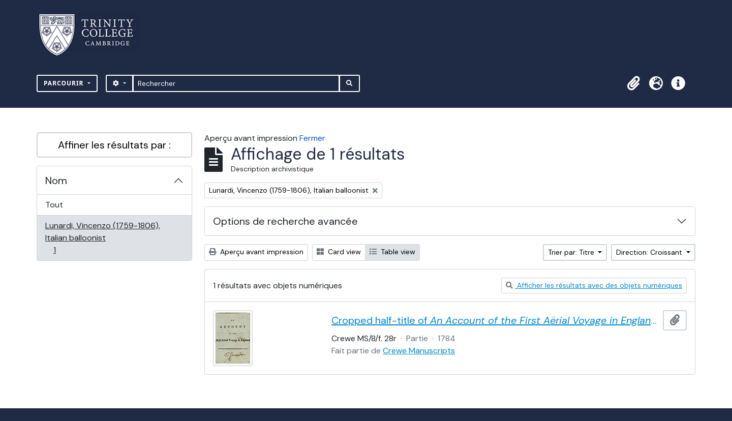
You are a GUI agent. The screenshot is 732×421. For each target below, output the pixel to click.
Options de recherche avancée (285, 221)
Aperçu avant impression (256, 251)
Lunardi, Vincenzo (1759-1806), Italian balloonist (102, 237)
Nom (56, 180)
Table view (392, 251)
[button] (633, 83)
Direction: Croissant (650, 252)
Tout (54, 204)
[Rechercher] (236, 83)
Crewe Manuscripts (419, 350)
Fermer (312, 138)
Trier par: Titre (572, 252)
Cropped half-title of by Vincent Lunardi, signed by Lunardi (495, 320)
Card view (339, 251)
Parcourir (65, 83)
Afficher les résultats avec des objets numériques (594, 285)
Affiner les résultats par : (114, 145)
